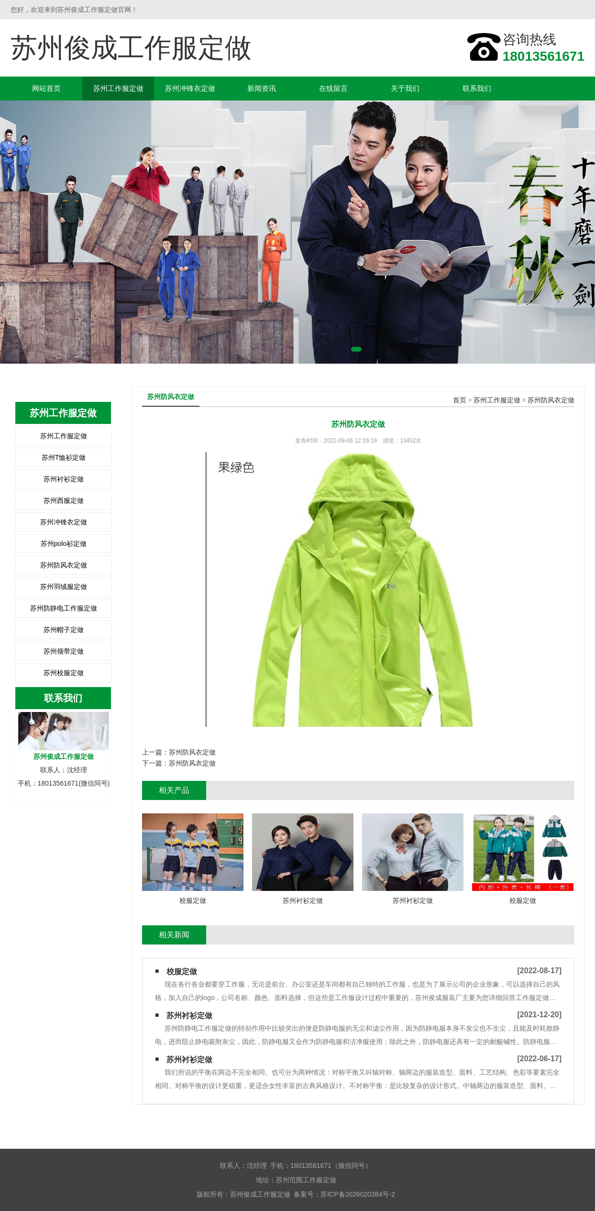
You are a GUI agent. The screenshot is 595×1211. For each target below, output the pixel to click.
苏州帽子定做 (64, 629)
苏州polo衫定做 (64, 543)
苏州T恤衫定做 (64, 457)
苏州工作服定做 (118, 88)
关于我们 (405, 88)
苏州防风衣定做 (63, 565)
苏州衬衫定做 (64, 479)
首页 (459, 400)
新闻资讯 (261, 88)
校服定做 (181, 971)
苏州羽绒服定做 (63, 586)
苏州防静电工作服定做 (63, 608)
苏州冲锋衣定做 (190, 88)
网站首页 (46, 88)
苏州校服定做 (64, 673)
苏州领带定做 (64, 651)
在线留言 (333, 88)
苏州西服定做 (64, 500)
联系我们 (477, 88)
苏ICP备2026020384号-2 (357, 1194)
